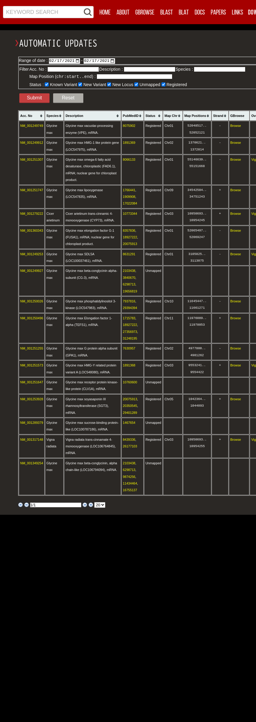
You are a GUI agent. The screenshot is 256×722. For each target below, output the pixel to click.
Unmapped (149, 84)
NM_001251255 (31, 348)
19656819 (130, 291)
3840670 (129, 277)
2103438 (129, 270)
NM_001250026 (31, 301)
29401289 (130, 412)
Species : (185, 69)
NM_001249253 (31, 254)
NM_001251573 (31, 365)
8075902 (129, 125)
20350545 (130, 405)
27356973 (130, 331)
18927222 (130, 237)
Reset (68, 97)
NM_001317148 (31, 439)
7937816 (129, 301)
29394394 (130, 307)
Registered (177, 84)
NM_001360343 (31, 230)
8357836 (129, 230)
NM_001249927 (31, 270)
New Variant (94, 84)
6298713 (129, 284)
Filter (24, 69)
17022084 (130, 203)
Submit (34, 97)
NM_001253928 (31, 399)
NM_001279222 (31, 213)
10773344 (130, 213)
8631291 (129, 254)
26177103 (130, 446)
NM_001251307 (31, 159)
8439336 (129, 439)
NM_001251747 (31, 190)
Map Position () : (63, 76)
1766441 (129, 190)
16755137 (130, 490)
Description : (111, 69)
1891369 (129, 142)
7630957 (129, 348)
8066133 (129, 159)
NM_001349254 (31, 463)
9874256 (129, 476)
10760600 (130, 382)
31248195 (130, 338)
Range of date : (34, 60)
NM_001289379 (31, 422)
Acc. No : (38, 69)
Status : (37, 84)
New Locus (122, 84)
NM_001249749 (31, 125)
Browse (235, 125)
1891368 (129, 365)
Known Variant (63, 84)
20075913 (130, 243)
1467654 (129, 422)
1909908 (129, 196)
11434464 (130, 483)
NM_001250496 (31, 318)
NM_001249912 (31, 142)
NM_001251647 (31, 382)
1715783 (129, 318)
